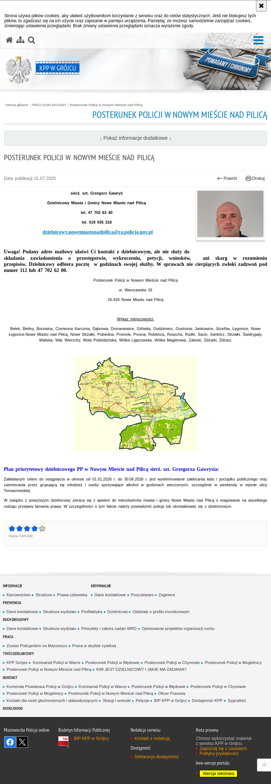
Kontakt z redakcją (152, 738)
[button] (258, 40)
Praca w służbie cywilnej (94, 646)
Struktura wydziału (59, 611)
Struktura (43, 595)
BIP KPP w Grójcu (170, 700)
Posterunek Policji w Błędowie (113, 662)
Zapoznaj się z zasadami (223, 748)
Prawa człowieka (72, 595)
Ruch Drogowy (16, 619)
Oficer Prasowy (172, 693)
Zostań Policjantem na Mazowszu (36, 646)
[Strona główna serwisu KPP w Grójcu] (9, 40)
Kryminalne (101, 585)
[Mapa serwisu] (20, 40)
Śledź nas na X (22, 742)
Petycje (142, 700)
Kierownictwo (18, 595)
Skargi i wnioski (117, 700)
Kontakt (10, 677)
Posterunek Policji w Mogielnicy (233, 662)
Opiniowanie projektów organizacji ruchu (178, 628)
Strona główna (17, 105)
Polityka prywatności (218, 753)
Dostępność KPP (207, 700)
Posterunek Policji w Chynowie (172, 662)
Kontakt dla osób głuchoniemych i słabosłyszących (51, 700)
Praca (8, 636)
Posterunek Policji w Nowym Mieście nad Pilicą (106, 105)
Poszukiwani (142, 595)
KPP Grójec (17, 662)
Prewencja (12, 602)
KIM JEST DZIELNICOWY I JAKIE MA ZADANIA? (141, 669)
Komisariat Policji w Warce (56, 662)
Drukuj (255, 178)
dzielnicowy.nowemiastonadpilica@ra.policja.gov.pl (98, 232)
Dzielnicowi (117, 611)
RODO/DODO (13, 708)
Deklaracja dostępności (156, 756)
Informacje (12, 585)
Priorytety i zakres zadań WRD (109, 628)
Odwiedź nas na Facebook (10, 742)
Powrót (227, 178)
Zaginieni (167, 595)
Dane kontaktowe (110, 595)
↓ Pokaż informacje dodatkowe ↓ (135, 138)
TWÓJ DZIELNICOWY (49, 105)
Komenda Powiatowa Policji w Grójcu (40, 686)
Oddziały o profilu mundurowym (160, 611)
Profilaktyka (91, 611)
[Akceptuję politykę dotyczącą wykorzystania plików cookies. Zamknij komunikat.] (261, 5)
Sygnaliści (237, 700)
